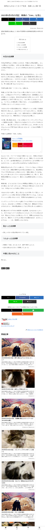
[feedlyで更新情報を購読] (33, 310)
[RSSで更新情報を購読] (22, 314)
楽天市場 (20, 146)
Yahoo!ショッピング (28, 146)
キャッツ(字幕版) (17, 139)
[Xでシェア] (8, 19)
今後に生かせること (23, 50)
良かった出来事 (22, 45)
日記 (3, 268)
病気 (7, 268)
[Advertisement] (22, 281)
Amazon (15, 146)
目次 (20, 39)
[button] (30, 23)
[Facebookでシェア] (22, 19)
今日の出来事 (21, 42)
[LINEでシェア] (15, 23)
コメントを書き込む (22, 510)
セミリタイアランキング (7, 326)
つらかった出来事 (22, 47)
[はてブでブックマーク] (37, 19)
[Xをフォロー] (11, 310)
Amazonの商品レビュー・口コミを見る (23, 141)
